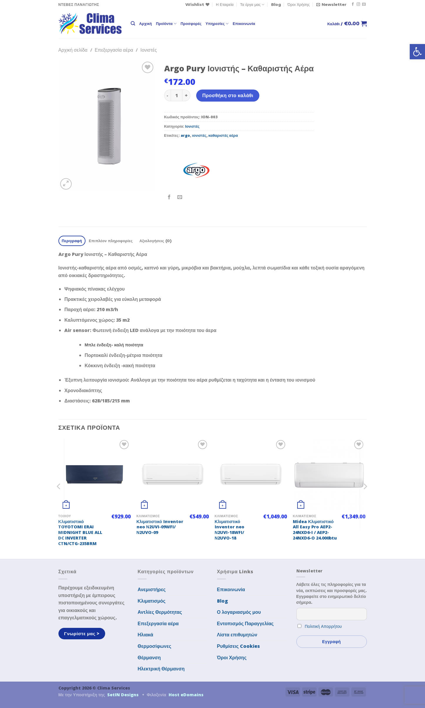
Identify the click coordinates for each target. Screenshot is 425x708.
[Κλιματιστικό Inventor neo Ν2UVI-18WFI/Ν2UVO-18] (251, 475)
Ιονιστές (148, 50)
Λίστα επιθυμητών (237, 634)
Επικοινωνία (244, 23)
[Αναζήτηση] (133, 23)
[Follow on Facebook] (353, 4)
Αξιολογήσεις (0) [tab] (156, 240)
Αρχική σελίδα (73, 50)
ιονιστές (199, 135)
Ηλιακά (145, 634)
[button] (417, 51)
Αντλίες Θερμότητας (160, 612)
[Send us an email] (364, 4)
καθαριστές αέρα (223, 135)
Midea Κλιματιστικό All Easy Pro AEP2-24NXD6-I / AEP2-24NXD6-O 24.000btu (315, 530)
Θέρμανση (149, 657)
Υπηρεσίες (217, 23)
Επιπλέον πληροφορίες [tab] (110, 240)
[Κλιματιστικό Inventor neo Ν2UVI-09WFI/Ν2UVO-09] (173, 475)
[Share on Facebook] (169, 197)
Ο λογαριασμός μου (239, 612)
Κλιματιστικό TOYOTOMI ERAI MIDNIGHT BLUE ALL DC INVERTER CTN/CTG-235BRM (80, 532)
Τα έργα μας (252, 4)
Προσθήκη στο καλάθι (227, 95)
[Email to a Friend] (180, 197)
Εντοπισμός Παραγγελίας (245, 623)
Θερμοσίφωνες (155, 646)
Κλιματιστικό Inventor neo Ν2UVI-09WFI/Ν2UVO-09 (160, 527)
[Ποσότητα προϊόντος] (176, 95)
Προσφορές (191, 23)
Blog (276, 4)
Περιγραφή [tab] (72, 240)
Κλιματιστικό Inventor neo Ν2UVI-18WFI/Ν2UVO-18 (229, 530)
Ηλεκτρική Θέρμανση (161, 668)
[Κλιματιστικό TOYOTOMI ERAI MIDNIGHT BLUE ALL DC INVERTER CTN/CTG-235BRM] (94, 475)
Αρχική (145, 23)
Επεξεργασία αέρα (114, 50)
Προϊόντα (166, 23)
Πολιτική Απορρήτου (323, 626)
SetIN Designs (123, 694)
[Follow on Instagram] (358, 4)
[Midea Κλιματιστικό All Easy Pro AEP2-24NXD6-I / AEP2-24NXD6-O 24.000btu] (329, 475)
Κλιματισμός (152, 601)
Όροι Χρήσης (299, 4)
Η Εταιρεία (225, 4)
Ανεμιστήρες (152, 589)
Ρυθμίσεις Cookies (238, 646)
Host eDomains (186, 694)
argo (185, 135)
